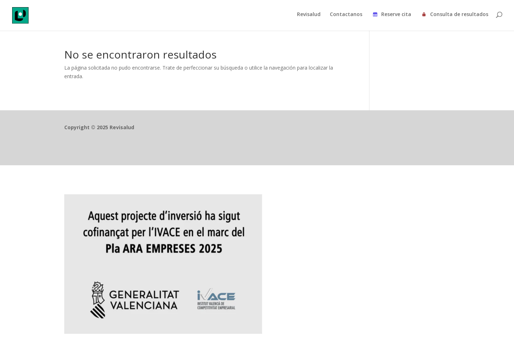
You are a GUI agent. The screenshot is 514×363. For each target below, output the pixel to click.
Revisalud (309, 14)
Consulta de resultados (454, 15)
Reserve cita (391, 15)
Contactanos (346, 14)
